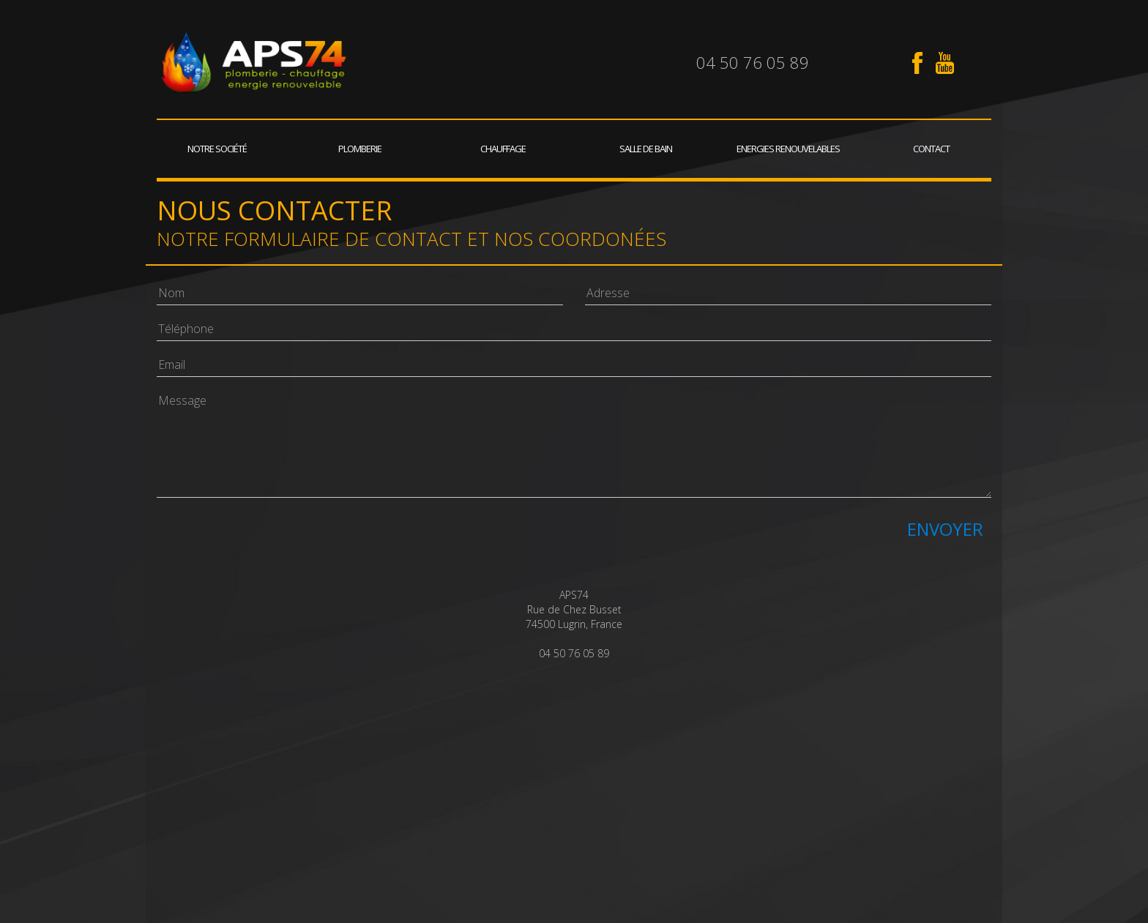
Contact (931, 148)
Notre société (217, 148)
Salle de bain (645, 148)
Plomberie (359, 148)
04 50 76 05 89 (752, 62)
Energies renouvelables (788, 148)
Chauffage (503, 148)
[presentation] (268, 537)
